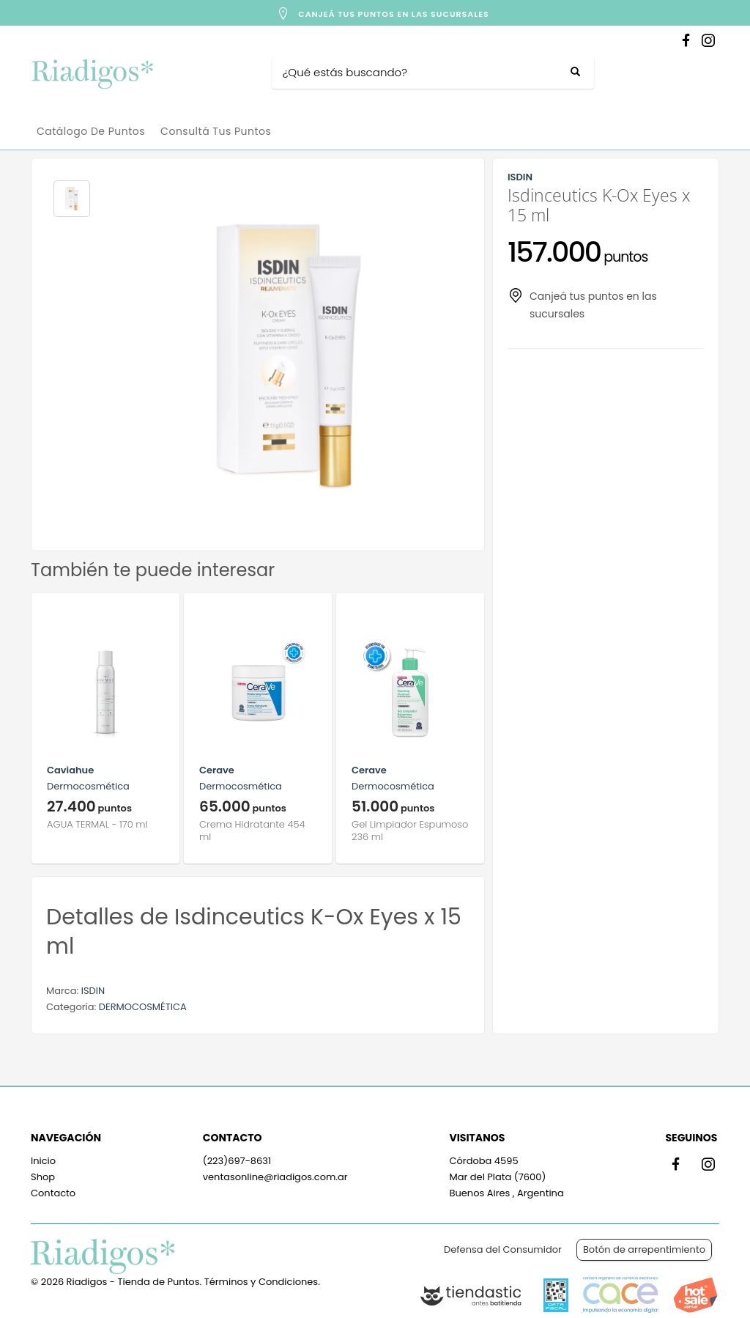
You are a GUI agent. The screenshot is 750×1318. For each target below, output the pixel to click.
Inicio (43, 1161)
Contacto (53, 1193)
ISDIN (93, 991)
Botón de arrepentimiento (644, 1249)
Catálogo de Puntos (91, 131)
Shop (43, 1177)
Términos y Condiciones (261, 1282)
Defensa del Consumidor (503, 1249)
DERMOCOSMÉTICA (143, 1007)
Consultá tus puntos (215, 131)
